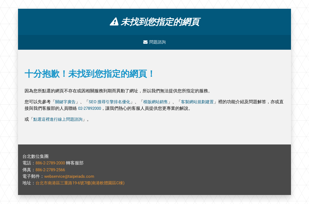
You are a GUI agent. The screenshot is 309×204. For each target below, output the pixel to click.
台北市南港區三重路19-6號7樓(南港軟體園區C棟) (83, 183)
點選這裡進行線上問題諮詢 (59, 119)
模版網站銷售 (160, 102)
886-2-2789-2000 (51, 163)
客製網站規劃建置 (204, 102)
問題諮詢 (154, 42)
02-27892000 (99, 108)
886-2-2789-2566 (51, 170)
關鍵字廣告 (66, 102)
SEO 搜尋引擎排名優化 (112, 102)
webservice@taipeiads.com (70, 176)
